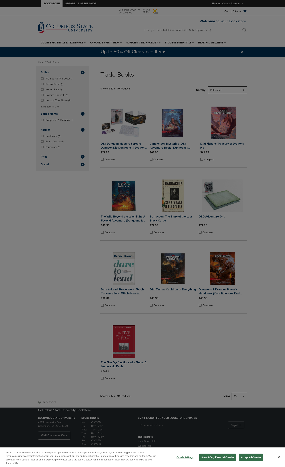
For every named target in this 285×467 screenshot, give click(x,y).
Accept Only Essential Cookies (217, 457)
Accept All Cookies (251, 457)
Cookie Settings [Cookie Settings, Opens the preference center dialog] (184, 457)
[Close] (279, 457)
